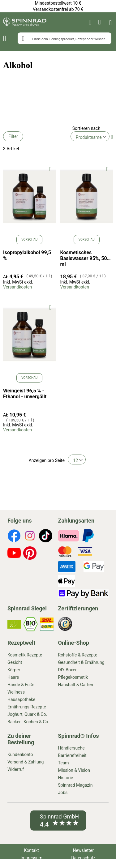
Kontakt (31, 850)
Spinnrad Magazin (75, 785)
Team (63, 762)
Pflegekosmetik (73, 677)
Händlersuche (71, 748)
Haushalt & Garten (75, 684)
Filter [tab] (13, 136)
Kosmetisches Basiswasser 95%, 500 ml (85, 258)
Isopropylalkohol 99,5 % (27, 255)
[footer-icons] (14, 536)
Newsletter (83, 850)
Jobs (63, 792)
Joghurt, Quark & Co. (27, 714)
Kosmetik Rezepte (24, 654)
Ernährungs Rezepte (26, 706)
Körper (13, 669)
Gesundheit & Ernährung (81, 662)
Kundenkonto (20, 754)
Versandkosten (17, 286)
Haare (13, 677)
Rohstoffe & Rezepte (77, 654)
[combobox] (64, 38)
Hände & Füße (20, 684)
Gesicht (14, 662)
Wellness (16, 692)
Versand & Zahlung (25, 761)
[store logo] (24, 22)
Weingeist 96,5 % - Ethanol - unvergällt (24, 394)
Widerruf (15, 769)
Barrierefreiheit (72, 755)
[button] (50, 169)
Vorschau (29, 239)
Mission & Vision (74, 770)
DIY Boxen (68, 669)
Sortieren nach (86, 128)
